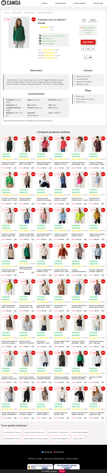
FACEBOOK (47, 452)
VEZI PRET (88, 42)
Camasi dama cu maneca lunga (36, 438)
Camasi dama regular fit (60, 438)
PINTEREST (59, 452)
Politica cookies (72, 458)
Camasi (44, 3)
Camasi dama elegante (80, 432)
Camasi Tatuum (29, 13)
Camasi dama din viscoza (34, 432)
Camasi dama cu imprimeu (57, 432)
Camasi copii (98, 3)
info (15, 168)
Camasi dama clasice (12, 438)
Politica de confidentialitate (54, 458)
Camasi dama (60, 3)
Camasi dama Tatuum (45, 13)
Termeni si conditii (35, 458)
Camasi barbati (79, 3)
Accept (62, 471)
